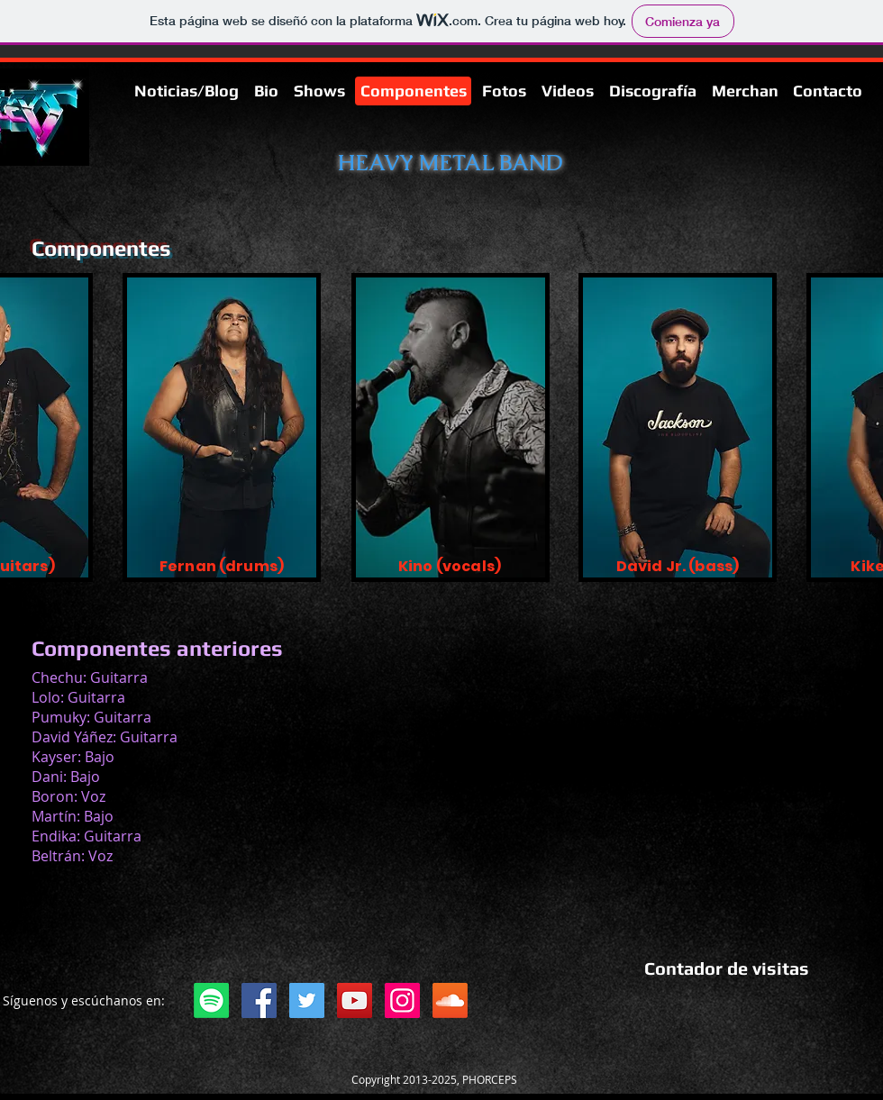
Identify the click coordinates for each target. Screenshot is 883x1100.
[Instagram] (402, 1000)
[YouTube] (354, 1000)
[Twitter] (306, 1000)
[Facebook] (259, 1000)
